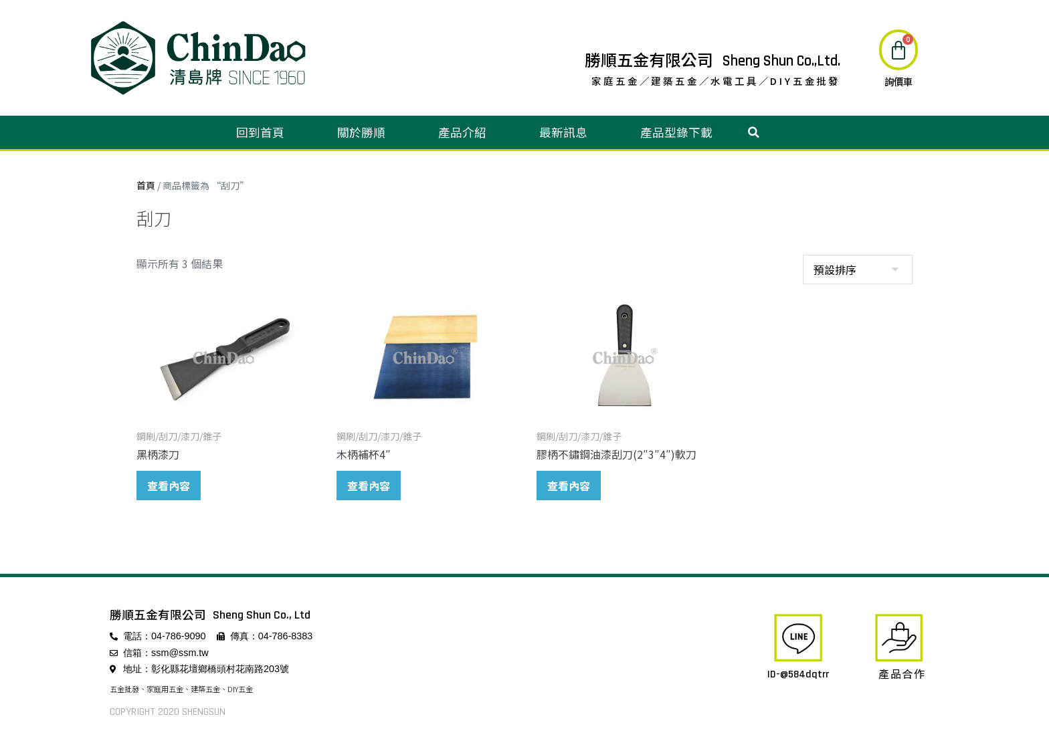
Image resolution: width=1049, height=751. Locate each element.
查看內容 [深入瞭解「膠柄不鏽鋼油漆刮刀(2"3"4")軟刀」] (568, 485)
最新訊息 (563, 132)
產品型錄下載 (676, 132)
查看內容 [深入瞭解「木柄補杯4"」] (368, 485)
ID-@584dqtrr (798, 674)
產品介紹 (462, 132)
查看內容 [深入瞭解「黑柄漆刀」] (168, 485)
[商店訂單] (858, 269)
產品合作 (902, 673)
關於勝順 (361, 132)
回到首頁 (260, 132)
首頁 (145, 185)
